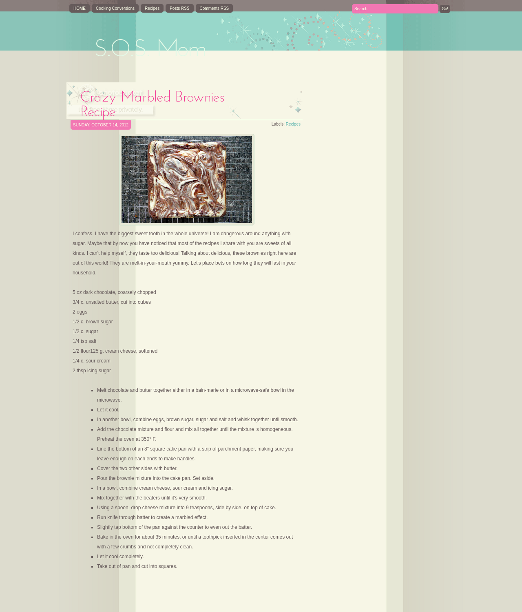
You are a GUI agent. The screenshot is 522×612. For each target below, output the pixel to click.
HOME (79, 8)
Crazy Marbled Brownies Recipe (152, 105)
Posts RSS (179, 8)
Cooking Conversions (115, 8)
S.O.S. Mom (150, 50)
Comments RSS (214, 8)
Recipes (152, 8)
